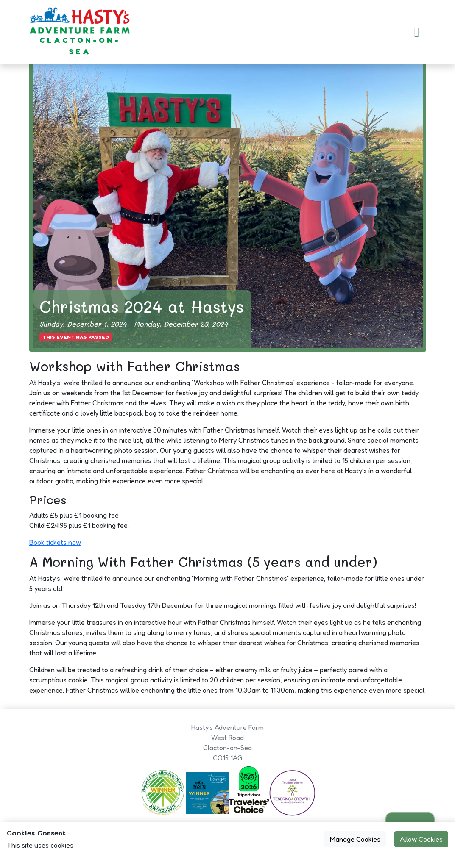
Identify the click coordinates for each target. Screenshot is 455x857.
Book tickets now (55, 542)
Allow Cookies (421, 839)
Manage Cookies (355, 839)
